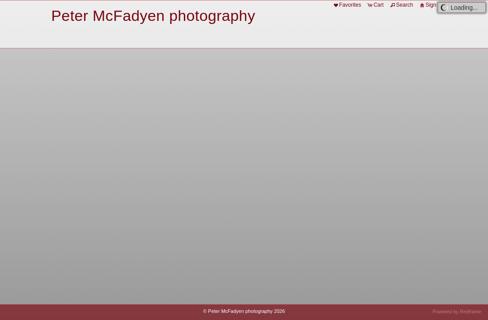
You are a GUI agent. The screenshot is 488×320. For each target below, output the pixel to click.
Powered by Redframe (457, 311)
